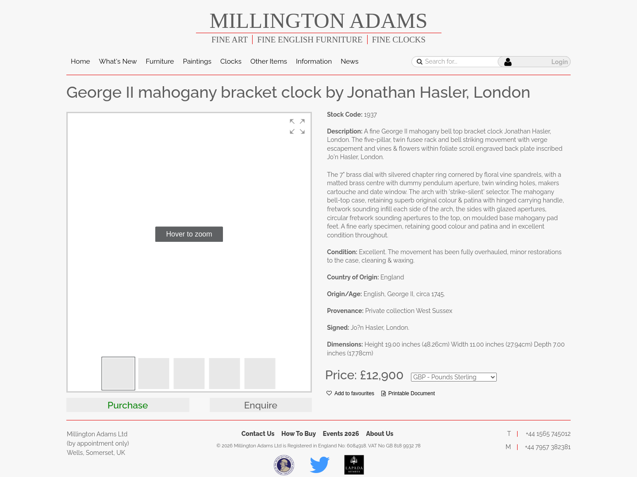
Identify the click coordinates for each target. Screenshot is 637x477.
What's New (118, 61)
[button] (297, 126)
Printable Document (408, 393)
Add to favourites (350, 393)
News (349, 61)
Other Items (268, 61)
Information (314, 61)
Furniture (160, 61)
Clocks (231, 61)
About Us (379, 433)
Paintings (197, 61)
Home (80, 61)
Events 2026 (341, 433)
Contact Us (258, 433)
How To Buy (298, 433)
